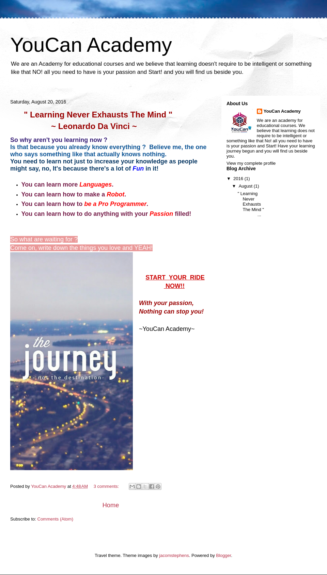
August (246, 186)
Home (111, 505)
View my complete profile (251, 163)
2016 (239, 178)
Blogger (223, 555)
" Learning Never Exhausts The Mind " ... (250, 204)
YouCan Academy (282, 111)
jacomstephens (174, 555)
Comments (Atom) (55, 519)
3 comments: (107, 486)
